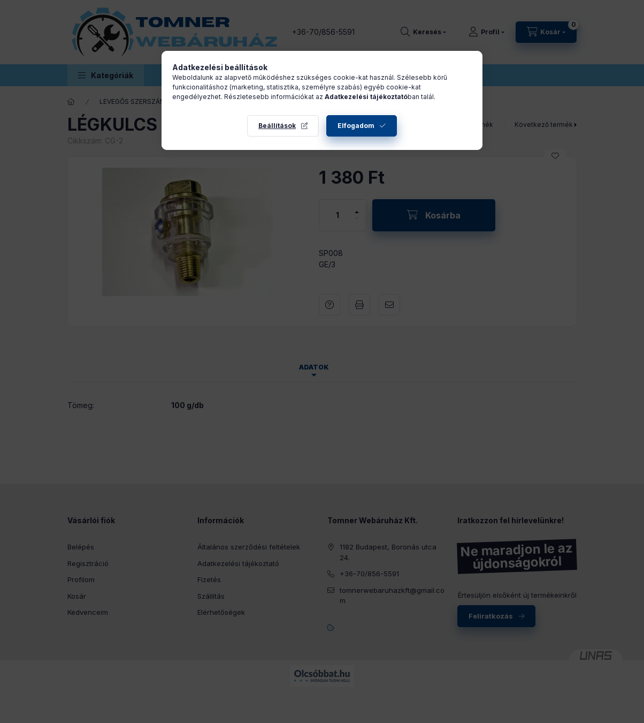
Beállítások (277, 126)
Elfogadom (356, 126)
